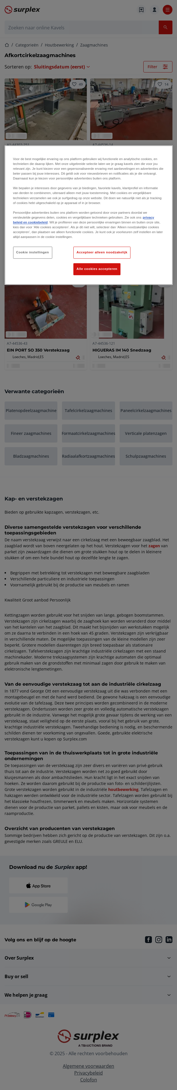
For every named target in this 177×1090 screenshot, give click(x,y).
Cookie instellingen (32, 252)
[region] (89, 215)
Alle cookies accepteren (97, 269)
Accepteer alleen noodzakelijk (102, 252)
